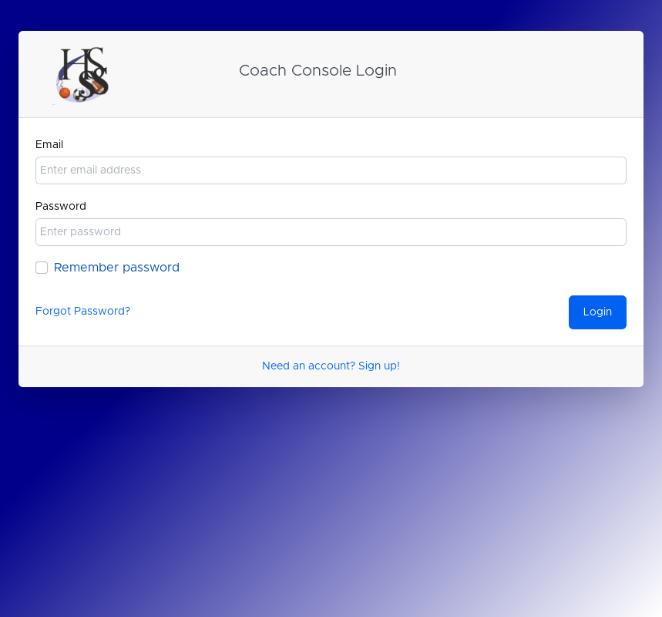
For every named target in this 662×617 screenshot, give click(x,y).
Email (49, 145)
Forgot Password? (82, 311)
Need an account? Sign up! (331, 366)
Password (60, 206)
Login (597, 312)
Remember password (117, 267)
